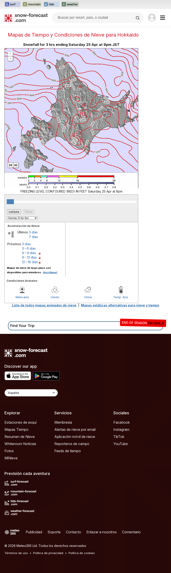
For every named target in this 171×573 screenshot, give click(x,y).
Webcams (22, 297)
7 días (33, 237)
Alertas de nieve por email (75, 429)
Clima (88, 297)
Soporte (54, 532)
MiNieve (11, 458)
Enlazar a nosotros (101, 532)
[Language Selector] (31, 392)
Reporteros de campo (71, 444)
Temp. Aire (120, 297)
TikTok (118, 436)
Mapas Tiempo (16, 429)
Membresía (63, 422)
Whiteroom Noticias (20, 444)
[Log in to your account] (152, 18)
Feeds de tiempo (67, 451)
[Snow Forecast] (26, 17)
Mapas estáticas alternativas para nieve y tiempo (120, 305)
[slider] (10, 201)
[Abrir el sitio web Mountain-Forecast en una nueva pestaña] (32, 4)
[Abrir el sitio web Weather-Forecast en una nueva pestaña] (70, 4)
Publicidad (34, 532)
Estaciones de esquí (20, 422)
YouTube (120, 444)
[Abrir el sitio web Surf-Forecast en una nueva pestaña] (12, 4)
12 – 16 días (30, 262)
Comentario (131, 532)
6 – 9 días (29, 253)
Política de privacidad (48, 553)
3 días (33, 232)
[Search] (138, 18)
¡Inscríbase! (50, 272)
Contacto (73, 532)
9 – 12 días (29, 257)
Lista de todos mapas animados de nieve (44, 305)
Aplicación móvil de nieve (74, 436)
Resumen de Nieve (19, 436)
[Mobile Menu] (163, 18)
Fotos (9, 451)
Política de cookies (82, 553)
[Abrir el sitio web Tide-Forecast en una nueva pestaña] (51, 4)
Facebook (121, 422)
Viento (55, 297)
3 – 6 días (29, 248)
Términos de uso (16, 553)
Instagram (121, 429)
